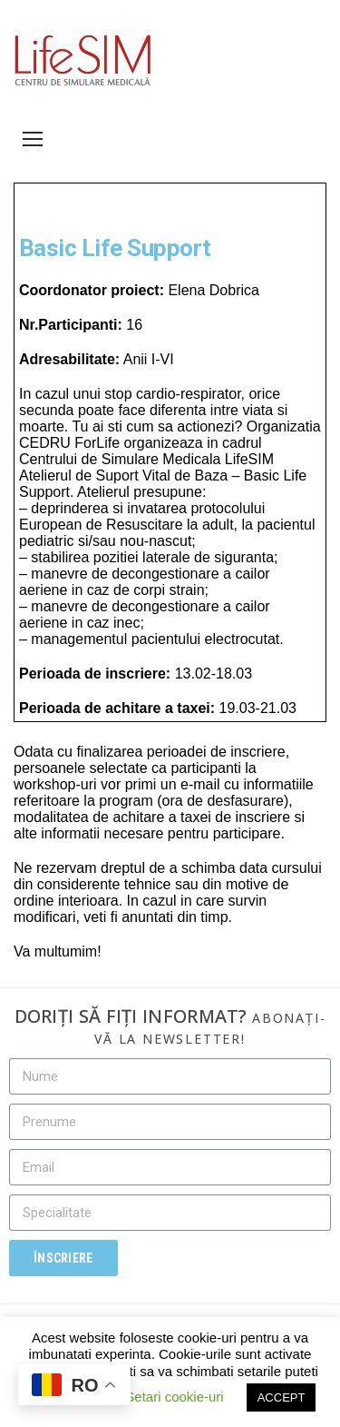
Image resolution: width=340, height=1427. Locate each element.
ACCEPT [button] (281, 1397)
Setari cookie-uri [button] (174, 1396)
